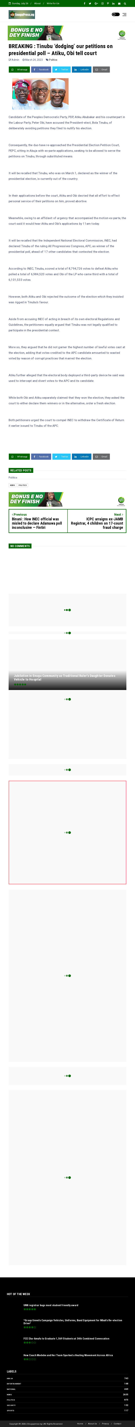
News (12, 485)
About (37, 3)
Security (11, 1405)
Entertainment (14, 1384)
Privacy (105, 1424)
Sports (10, 1411)
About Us (92, 1424)
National (11, 1389)
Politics (53, 59)
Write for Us (53, 3)
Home (80, 1424)
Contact (117, 1424)
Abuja (10, 1378)
